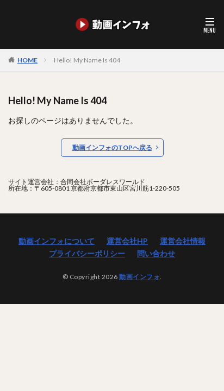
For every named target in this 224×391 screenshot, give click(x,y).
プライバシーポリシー (87, 253)
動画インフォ (139, 277)
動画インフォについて (56, 240)
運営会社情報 (183, 240)
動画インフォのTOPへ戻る (112, 147)
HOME (27, 59)
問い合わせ (156, 253)
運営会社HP (127, 240)
